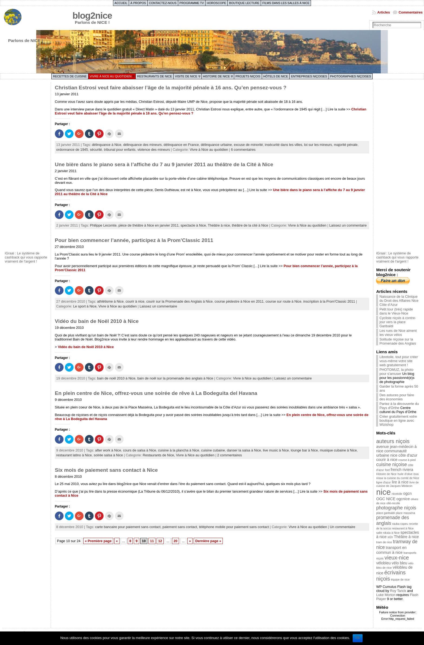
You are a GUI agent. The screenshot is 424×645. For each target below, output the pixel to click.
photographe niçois (396, 507)
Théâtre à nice (219, 225)
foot (387, 470)
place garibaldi (385, 513)
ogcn (407, 493)
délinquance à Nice (106, 145)
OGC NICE (385, 499)
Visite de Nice (186, 76)
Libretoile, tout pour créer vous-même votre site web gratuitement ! (398, 361)
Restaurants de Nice (154, 76)
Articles (383, 12)
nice (383, 491)
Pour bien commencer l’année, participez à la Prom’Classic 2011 (134, 240)
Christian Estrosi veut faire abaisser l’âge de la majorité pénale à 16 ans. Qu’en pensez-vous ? (170, 87)
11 (152, 541)
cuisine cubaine (213, 450)
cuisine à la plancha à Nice (178, 450)
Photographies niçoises (350, 76)
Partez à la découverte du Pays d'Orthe (399, 406)
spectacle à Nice (193, 225)
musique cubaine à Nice (338, 450)
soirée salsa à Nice (108, 455)
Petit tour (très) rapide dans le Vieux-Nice (396, 311)
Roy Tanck (398, 591)
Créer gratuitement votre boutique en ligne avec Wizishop (398, 420)
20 (175, 541)
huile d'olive (405, 474)
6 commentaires (243, 150)
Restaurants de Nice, (159, 455)
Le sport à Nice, (85, 306)
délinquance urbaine (216, 145)
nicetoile (397, 493)
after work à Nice (108, 450)
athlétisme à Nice (110, 301)
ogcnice (403, 499)
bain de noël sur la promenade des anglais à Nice (175, 378)
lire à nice (400, 482)
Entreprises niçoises (309, 76)
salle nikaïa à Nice (387, 532)
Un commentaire (342, 527)
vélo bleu (399, 563)
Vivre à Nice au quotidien (111, 76)
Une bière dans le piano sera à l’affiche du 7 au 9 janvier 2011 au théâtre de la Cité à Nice (164, 164)
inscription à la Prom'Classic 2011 (329, 301)
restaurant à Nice (403, 528)
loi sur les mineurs (318, 145)
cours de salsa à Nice (139, 450)
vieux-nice (397, 558)
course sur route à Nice (283, 301)
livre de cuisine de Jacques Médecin (397, 484)
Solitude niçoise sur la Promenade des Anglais (397, 341)
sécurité (96, 150)
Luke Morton (385, 595)
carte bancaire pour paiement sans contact (128, 527)
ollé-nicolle (393, 503)
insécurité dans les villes (283, 145)
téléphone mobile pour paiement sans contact (234, 527)
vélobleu (383, 563)
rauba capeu (400, 523)
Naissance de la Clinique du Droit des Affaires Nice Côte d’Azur (398, 300)
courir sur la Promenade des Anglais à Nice (179, 301)
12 (160, 541)
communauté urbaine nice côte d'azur (396, 453)
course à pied (407, 459)
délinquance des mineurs (142, 145)
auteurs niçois (392, 441)
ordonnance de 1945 (72, 150)
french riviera (402, 469)
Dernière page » (208, 541)
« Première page (98, 541)
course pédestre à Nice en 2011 (239, 301)
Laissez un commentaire (348, 225)
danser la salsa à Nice (244, 450)
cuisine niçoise (391, 464)
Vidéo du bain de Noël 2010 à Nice (97, 321)
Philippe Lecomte (103, 225)
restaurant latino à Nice (74, 455)
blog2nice (92, 16)
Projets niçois (248, 76)
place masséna (405, 513)
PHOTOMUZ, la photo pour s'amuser (396, 372)
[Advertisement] (26, 166)
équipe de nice (400, 579)
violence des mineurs (153, 150)
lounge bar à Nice (304, 450)
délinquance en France (181, 145)
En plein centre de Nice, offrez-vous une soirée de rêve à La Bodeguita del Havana (156, 393)
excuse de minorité (248, 145)
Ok (358, 638)
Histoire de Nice (216, 76)
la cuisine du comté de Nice (401, 478)
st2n (390, 537)
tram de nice (384, 542)
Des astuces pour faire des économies (396, 397)
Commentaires (411, 12)
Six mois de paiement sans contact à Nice (106, 470)
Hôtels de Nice (275, 76)
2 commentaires (229, 455)
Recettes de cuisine (70, 76)
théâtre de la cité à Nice (250, 225)
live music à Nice (276, 450)
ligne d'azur (383, 482)
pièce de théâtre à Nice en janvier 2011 (148, 225)
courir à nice (134, 301)
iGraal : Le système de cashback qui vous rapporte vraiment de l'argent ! (26, 257)
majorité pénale (346, 145)
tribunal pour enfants (119, 150)
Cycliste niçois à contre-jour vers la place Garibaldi (397, 322)
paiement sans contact (180, 527)
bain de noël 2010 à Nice (116, 378)
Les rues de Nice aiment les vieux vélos (398, 333)
